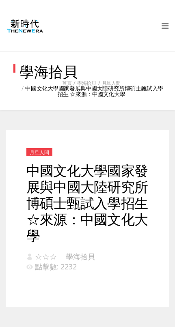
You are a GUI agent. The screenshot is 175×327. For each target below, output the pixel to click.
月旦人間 (111, 83)
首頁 (66, 83)
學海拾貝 (86, 83)
